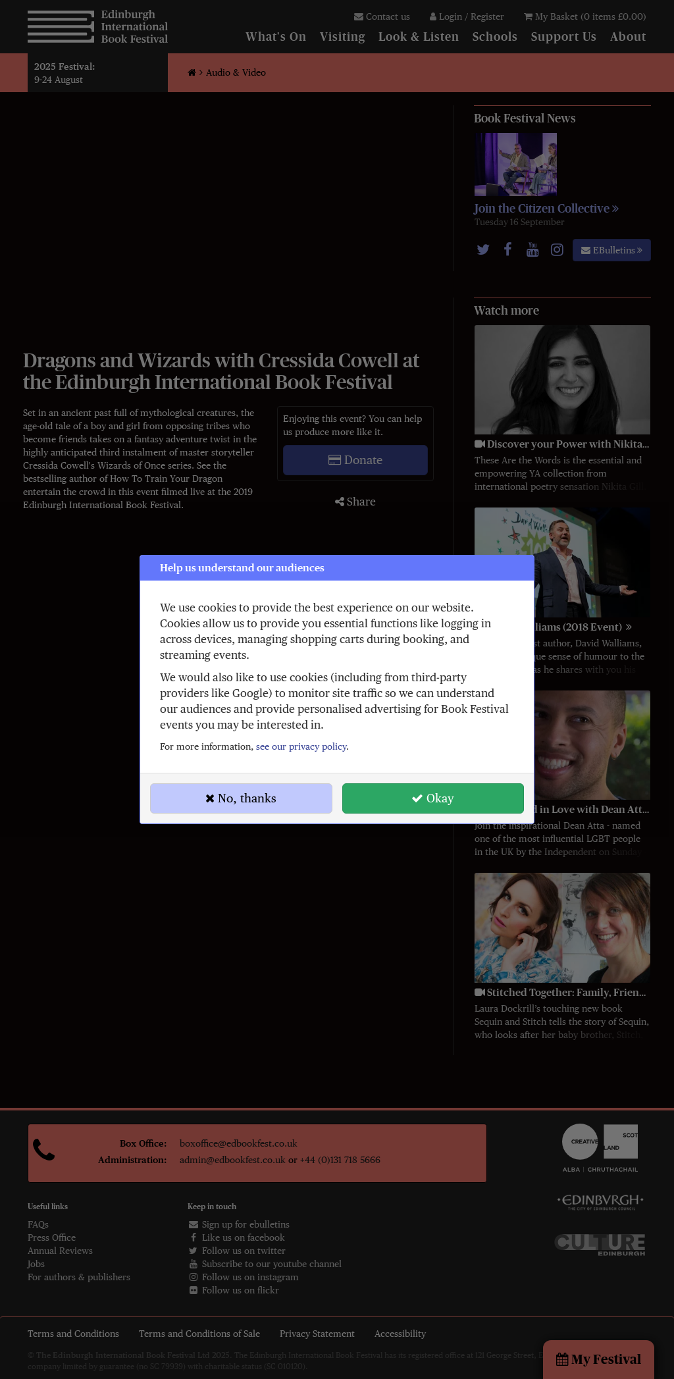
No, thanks (240, 798)
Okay (432, 798)
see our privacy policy (301, 746)
